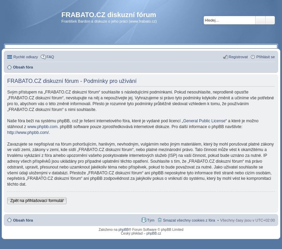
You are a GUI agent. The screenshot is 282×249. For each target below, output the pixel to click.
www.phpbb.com (42, 126)
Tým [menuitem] (150, 220)
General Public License (204, 121)
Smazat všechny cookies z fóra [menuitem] (189, 220)
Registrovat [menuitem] (238, 57)
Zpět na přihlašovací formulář (36, 200)
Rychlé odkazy (25, 57)
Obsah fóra (23, 220)
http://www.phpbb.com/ (28, 132)
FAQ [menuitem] (50, 57)
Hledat (260, 20)
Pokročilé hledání (270, 20)
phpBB (123, 230)
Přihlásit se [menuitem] (265, 57)
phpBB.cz (153, 233)
